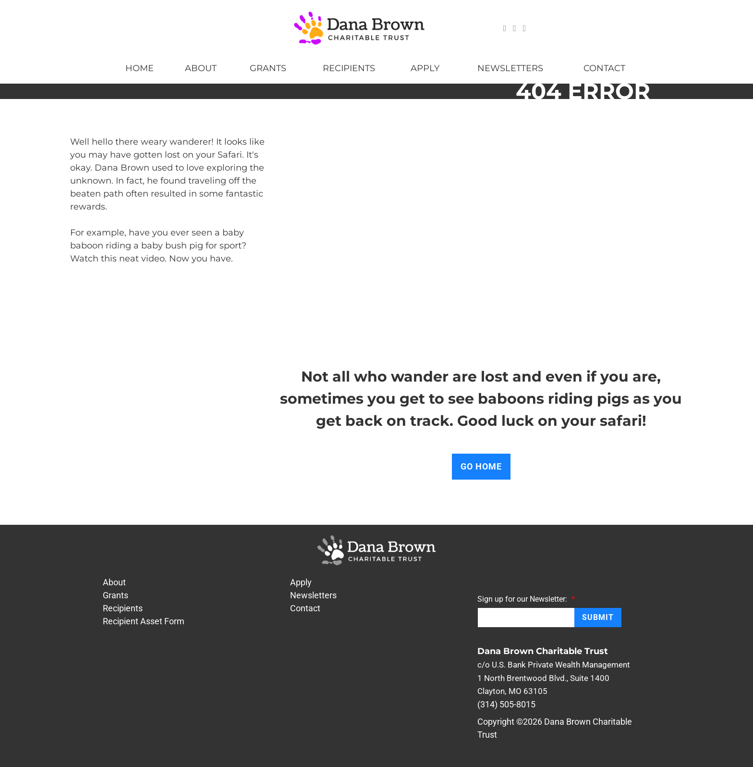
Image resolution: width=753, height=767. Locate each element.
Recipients (349, 68)
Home (139, 68)
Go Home (481, 466)
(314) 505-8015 (506, 704)
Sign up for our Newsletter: (526, 599)
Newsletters (510, 68)
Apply (425, 68)
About (201, 68)
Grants (268, 68)
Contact (604, 68)
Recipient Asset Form (143, 621)
